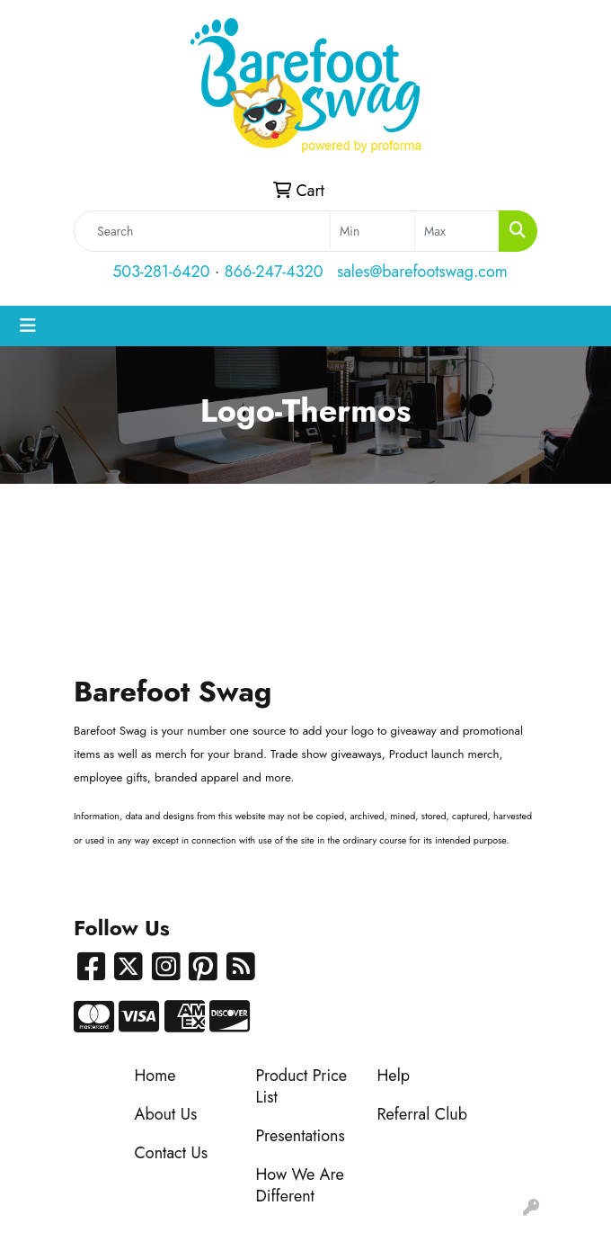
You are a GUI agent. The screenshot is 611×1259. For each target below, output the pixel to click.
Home (155, 1075)
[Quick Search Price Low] (372, 231)
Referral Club (422, 1114)
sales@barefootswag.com (422, 271)
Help (394, 1075)
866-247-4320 (274, 271)
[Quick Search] (202, 231)
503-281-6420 (160, 271)
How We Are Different (300, 1185)
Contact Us (171, 1153)
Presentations (300, 1135)
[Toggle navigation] (28, 326)
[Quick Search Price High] (457, 231)
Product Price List (302, 1086)
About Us (166, 1114)
